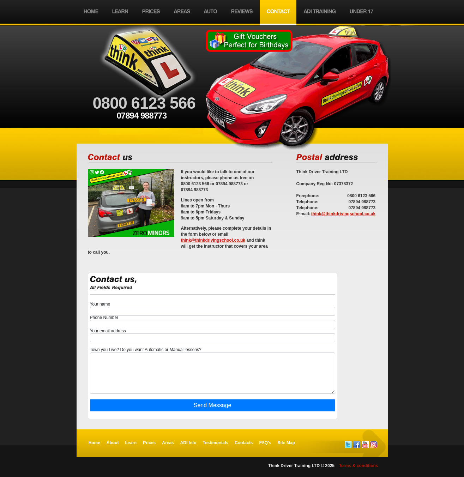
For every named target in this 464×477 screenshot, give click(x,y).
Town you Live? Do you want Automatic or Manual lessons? (145, 350)
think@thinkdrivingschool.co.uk (343, 213)
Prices (149, 442)
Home (94, 442)
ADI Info (188, 442)
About (113, 442)
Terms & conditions (358, 465)
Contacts (244, 442)
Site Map (286, 442)
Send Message (212, 405)
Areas (168, 442)
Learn (131, 442)
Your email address (108, 331)
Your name (100, 304)
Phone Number (104, 318)
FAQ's (265, 442)
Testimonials (215, 442)
